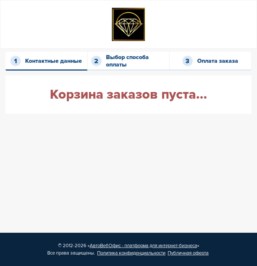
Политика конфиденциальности (131, 253)
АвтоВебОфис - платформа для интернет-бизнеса (143, 246)
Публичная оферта (188, 253)
